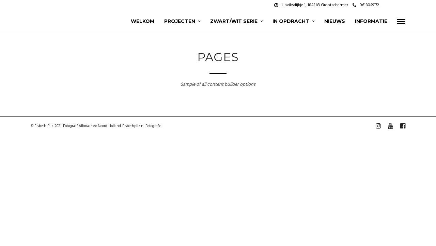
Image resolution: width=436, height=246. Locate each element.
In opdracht (290, 21)
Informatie (371, 21)
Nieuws (334, 21)
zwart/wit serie (234, 21)
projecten (179, 21)
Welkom (142, 21)
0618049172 (366, 5)
